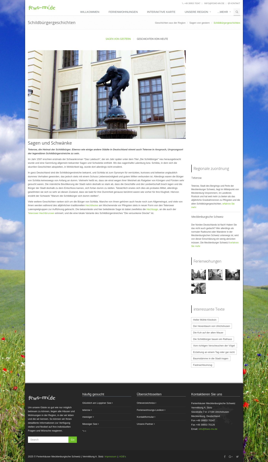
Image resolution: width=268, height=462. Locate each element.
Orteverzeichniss (146, 403)
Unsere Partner (146, 424)
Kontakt (235, 3)
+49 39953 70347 (191, 3)
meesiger (88, 416)
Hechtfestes (92, 205)
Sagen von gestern (199, 22)
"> (84, 431)
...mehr (222, 11)
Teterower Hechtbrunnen (41, 213)
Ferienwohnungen (123, 11)
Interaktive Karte (161, 11)
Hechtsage (152, 209)
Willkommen (89, 11)
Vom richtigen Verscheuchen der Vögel (214, 345)
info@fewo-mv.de (214, 3)
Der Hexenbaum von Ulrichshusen (211, 326)
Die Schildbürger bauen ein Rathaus (212, 339)
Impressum (111, 456)
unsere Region (196, 11)
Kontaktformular (146, 416)
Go (72, 439)
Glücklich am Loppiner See (97, 403)
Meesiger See (90, 424)
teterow (87, 410)
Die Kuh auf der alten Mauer (208, 332)
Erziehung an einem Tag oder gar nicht (214, 352)
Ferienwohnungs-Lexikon (151, 410)
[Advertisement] (215, 106)
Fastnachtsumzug (202, 365)
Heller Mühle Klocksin (204, 319)
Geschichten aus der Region (170, 22)
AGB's (122, 456)
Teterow (196, 178)
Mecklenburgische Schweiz (207, 216)
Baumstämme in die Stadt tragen (210, 358)
